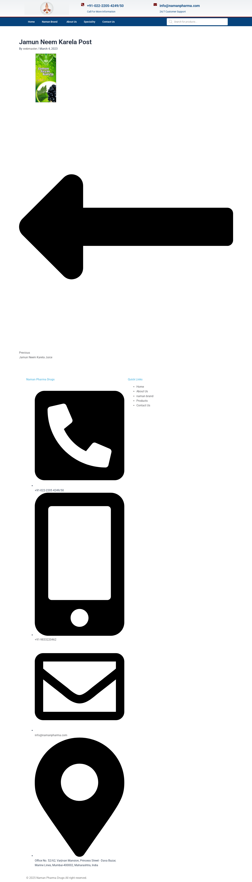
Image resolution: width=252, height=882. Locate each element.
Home (31, 21)
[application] (58, 22)
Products (142, 400)
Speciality (89, 21)
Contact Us (108, 21)
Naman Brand (50, 22)
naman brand (144, 396)
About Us (72, 21)
